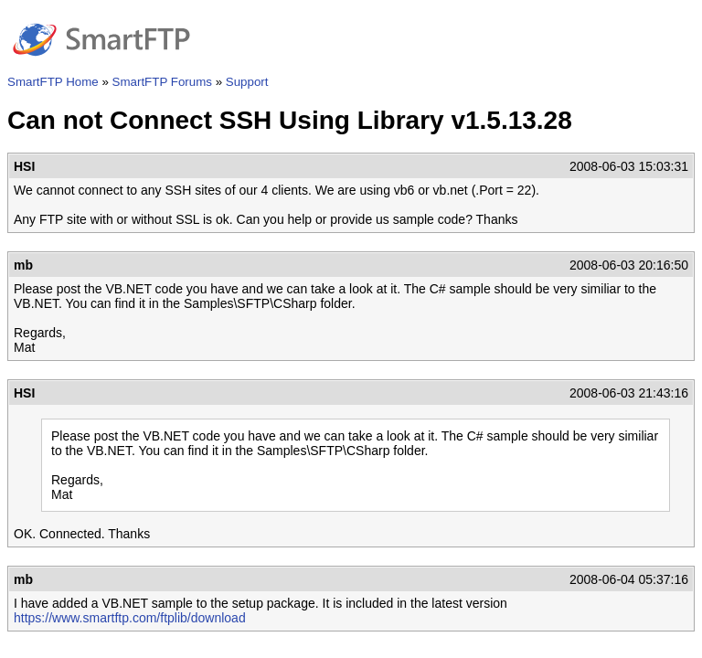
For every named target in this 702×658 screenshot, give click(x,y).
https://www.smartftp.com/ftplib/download (130, 617)
